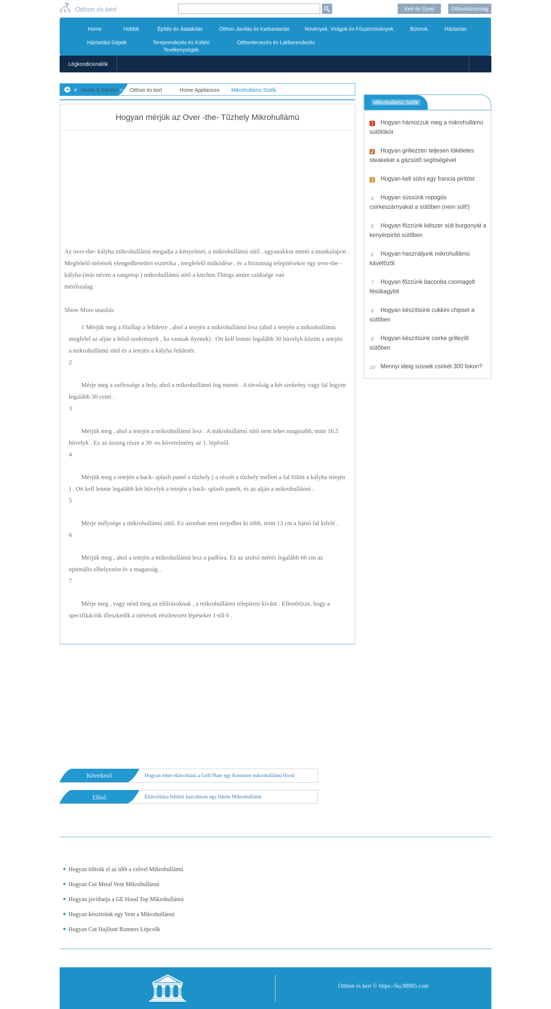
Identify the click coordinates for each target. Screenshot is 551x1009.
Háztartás (455, 29)
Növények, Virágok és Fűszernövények (349, 29)
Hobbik (131, 29)
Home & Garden (99, 90)
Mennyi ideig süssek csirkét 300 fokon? (431, 366)
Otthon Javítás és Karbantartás (254, 29)
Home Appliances (200, 90)
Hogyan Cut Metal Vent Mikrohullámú (114, 884)
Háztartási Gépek (107, 42)
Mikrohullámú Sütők (253, 90)
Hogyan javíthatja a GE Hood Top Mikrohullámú (126, 899)
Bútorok (419, 29)
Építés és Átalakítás (180, 29)
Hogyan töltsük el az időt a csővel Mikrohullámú (125, 869)
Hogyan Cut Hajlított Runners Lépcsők (114, 929)
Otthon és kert (146, 90)
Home (94, 29)
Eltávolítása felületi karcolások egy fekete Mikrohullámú (203, 796)
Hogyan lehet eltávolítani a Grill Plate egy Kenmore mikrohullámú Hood (219, 775)
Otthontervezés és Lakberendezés (276, 42)
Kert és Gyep (419, 9)
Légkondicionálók (88, 64)
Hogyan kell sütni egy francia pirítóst (428, 179)
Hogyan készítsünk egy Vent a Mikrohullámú (121, 914)
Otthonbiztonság (469, 9)
